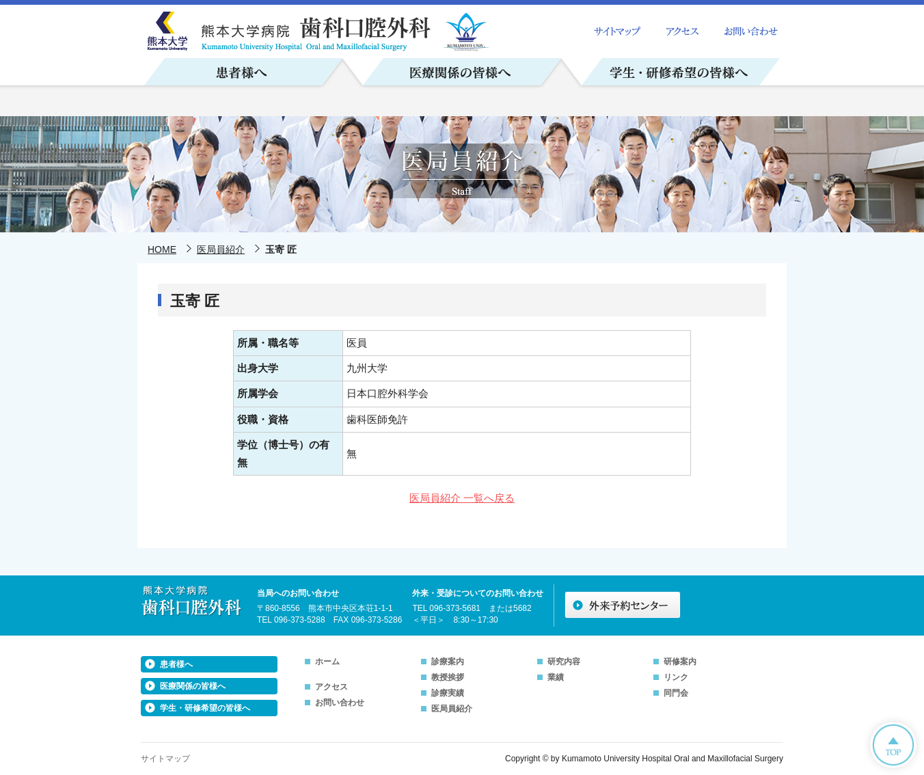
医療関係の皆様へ (193, 686)
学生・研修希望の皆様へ (205, 708)
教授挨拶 (447, 677)
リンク (676, 677)
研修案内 (680, 661)
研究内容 (563, 661)
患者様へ (176, 664)
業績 (555, 677)
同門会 (676, 693)
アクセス (331, 687)
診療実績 (447, 693)
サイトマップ (165, 758)
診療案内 (447, 661)
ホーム (327, 661)
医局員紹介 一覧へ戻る (462, 498)
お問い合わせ (339, 702)
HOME (162, 249)
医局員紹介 (221, 249)
